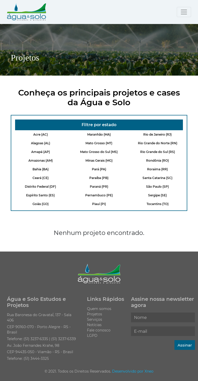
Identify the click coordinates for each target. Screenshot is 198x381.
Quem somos (99, 308)
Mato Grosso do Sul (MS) (99, 152)
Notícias (94, 325)
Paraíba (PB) (98, 178)
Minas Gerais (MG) (99, 160)
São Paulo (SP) (157, 186)
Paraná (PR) (99, 186)
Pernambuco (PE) (99, 195)
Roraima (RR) (157, 169)
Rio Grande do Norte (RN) (157, 143)
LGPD (92, 335)
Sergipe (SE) (157, 195)
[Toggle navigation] (184, 12)
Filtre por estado (99, 124)
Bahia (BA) (40, 169)
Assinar (185, 345)
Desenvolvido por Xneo (132, 371)
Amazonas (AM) (40, 160)
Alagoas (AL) (40, 143)
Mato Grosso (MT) (98, 143)
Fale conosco (99, 330)
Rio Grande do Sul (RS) (157, 152)
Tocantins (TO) (158, 204)
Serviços (94, 319)
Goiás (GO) (40, 204)
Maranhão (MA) (99, 134)
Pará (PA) (99, 169)
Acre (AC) (40, 134)
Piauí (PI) (99, 204)
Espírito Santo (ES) (40, 195)
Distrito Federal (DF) (40, 186)
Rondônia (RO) (157, 160)
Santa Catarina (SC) (157, 178)
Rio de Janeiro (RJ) (157, 134)
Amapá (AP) (40, 152)
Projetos (94, 314)
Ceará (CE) (40, 178)
